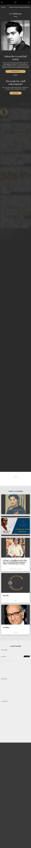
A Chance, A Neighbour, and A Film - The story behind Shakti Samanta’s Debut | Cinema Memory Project (15, 562)
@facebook (4, 679)
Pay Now (15, 93)
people (3, 7)
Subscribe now (15, 71)
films (15, 600)
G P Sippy (6, 627)
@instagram (4, 650)
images (15, 476)
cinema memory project (15, 569)
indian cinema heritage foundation (19, 7)
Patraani (5, 595)
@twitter (3, 656)
